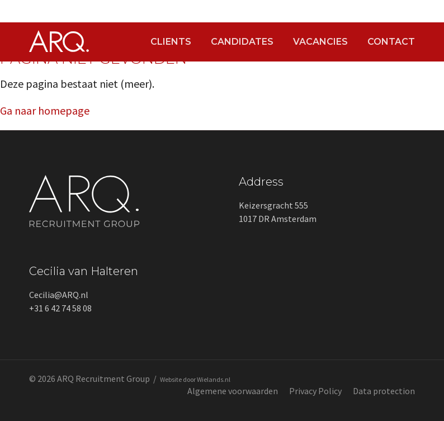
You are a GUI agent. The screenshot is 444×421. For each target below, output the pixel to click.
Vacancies (320, 41)
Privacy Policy (315, 390)
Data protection (384, 390)
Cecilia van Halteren (83, 271)
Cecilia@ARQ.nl (58, 294)
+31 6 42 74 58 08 (60, 308)
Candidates (242, 41)
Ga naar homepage (44, 110)
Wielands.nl (213, 379)
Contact (391, 41)
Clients (170, 41)
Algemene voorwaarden (232, 390)
